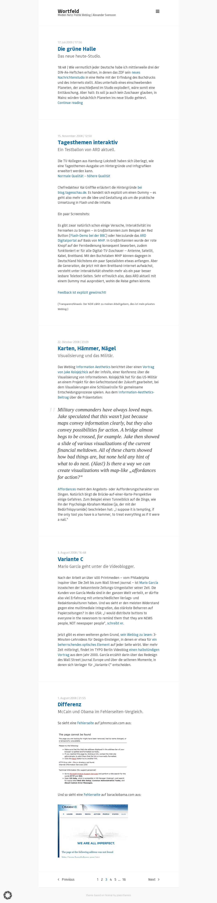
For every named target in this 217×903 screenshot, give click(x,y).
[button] (7, 895)
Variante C (70, 558)
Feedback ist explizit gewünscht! (82, 292)
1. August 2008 (67, 698)
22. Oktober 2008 (68, 342)
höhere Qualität (98, 176)
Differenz (69, 704)
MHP (101, 240)
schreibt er (115, 623)
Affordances (67, 489)
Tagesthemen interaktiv (88, 142)
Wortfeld (68, 11)
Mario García (148, 582)
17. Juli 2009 (65, 42)
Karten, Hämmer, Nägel (87, 348)
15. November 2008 (70, 136)
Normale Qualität (71, 176)
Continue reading (70, 102)
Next (153, 879)
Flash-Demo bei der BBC (88, 235)
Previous (66, 879)
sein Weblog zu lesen (136, 634)
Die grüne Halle (77, 48)
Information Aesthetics (93, 367)
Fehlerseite (85, 723)
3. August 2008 (67, 552)
